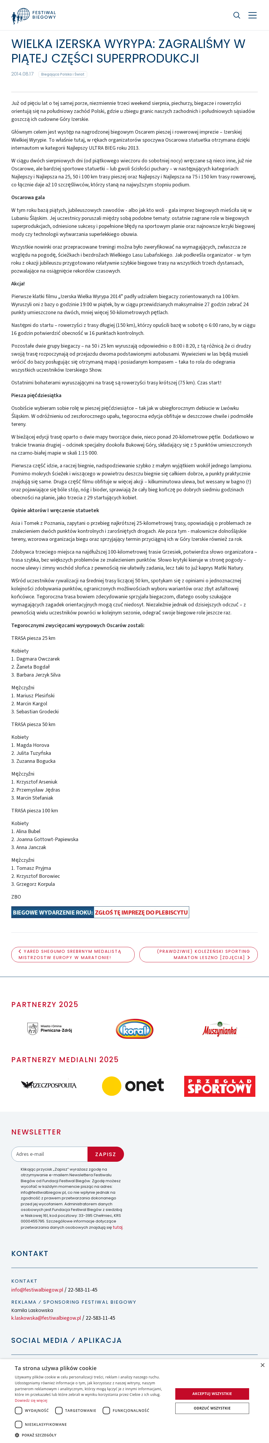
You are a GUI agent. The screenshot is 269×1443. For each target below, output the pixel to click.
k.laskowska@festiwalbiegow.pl (46, 1318)
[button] (91, 1435)
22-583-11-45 (82, 1290)
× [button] (262, 1365)
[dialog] (134, 1401)
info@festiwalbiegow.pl (37, 1290)
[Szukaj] (237, 15)
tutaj (117, 1227)
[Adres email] (49, 1154)
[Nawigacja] (252, 15)
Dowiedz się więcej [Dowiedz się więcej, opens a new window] (31, 1400)
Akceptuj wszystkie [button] (212, 1393)
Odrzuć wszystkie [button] (212, 1408)
